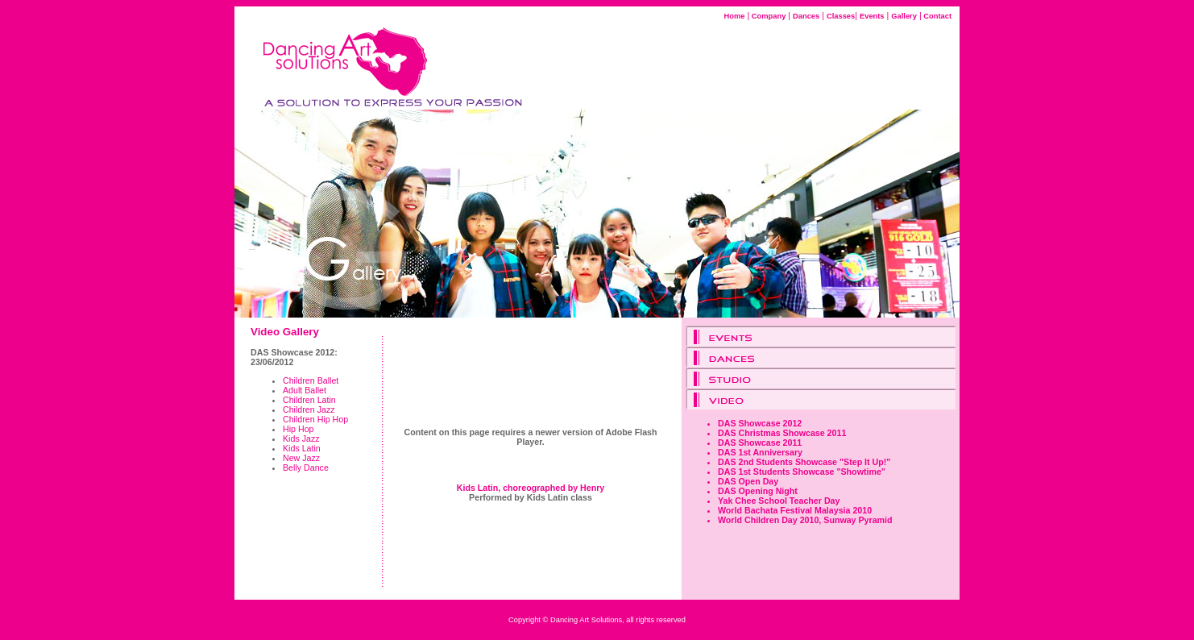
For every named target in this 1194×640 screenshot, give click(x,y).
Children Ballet (310, 380)
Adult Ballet (304, 390)
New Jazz (301, 458)
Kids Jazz (301, 438)
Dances (806, 16)
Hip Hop (298, 429)
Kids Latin (302, 448)
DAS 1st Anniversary (760, 452)
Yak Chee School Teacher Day (779, 500)
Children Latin (309, 400)
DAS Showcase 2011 (760, 442)
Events (872, 16)
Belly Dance (306, 467)
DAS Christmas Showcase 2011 (782, 433)
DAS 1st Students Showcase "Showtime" (801, 471)
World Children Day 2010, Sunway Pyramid (805, 520)
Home (734, 16)
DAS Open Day (748, 481)
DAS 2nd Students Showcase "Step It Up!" (804, 462)
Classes (841, 16)
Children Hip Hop (315, 419)
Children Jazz (309, 409)
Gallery (904, 16)
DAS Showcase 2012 (760, 423)
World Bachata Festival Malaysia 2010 (795, 510)
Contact (936, 16)
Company (767, 16)
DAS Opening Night (758, 491)
